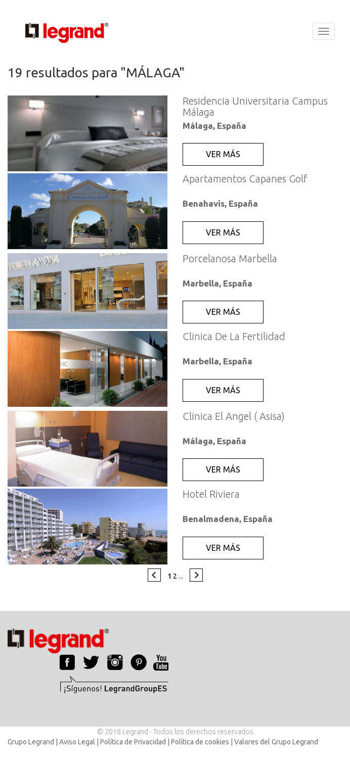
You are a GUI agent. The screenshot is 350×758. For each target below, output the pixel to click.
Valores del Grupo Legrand (276, 742)
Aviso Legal (77, 742)
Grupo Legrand (31, 742)
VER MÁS (223, 154)
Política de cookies (200, 742)
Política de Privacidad (133, 742)
